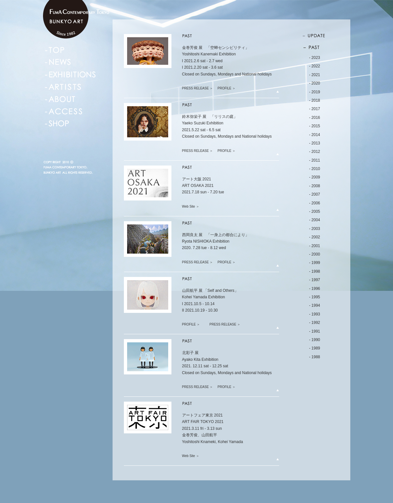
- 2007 (314, 194)
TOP (54, 49)
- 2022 (314, 66)
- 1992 (314, 322)
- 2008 (314, 186)
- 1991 (314, 331)
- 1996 (314, 288)
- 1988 (314, 357)
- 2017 (314, 109)
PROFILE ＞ (227, 88)
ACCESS (63, 111)
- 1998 (314, 271)
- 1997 (314, 280)
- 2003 (314, 228)
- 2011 (314, 160)
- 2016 (314, 117)
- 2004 (314, 220)
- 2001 (314, 246)
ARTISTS (63, 86)
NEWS (58, 62)
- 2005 (314, 211)
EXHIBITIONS (70, 74)
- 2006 (314, 203)
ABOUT (60, 99)
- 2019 (314, 92)
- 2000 (314, 254)
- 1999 (314, 262)
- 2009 (314, 177)
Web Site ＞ (190, 206)
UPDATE (317, 36)
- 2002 (314, 237)
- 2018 (314, 100)
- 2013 (314, 143)
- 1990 (314, 339)
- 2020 (314, 83)
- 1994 (314, 305)
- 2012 (314, 151)
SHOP (57, 123)
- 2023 (314, 57)
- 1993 (314, 314)
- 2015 (314, 126)
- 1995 (314, 297)
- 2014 (314, 134)
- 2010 (314, 168)
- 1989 (314, 348)
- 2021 (314, 75)
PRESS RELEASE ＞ (197, 88)
